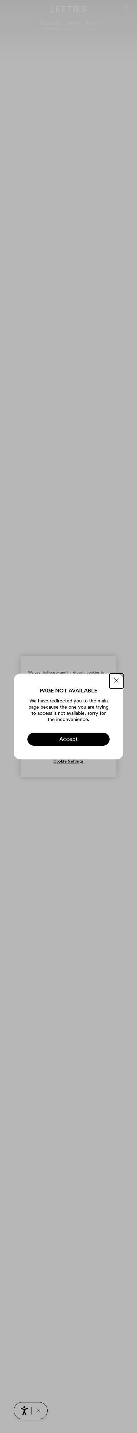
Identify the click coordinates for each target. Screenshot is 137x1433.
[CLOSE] (116, 681)
